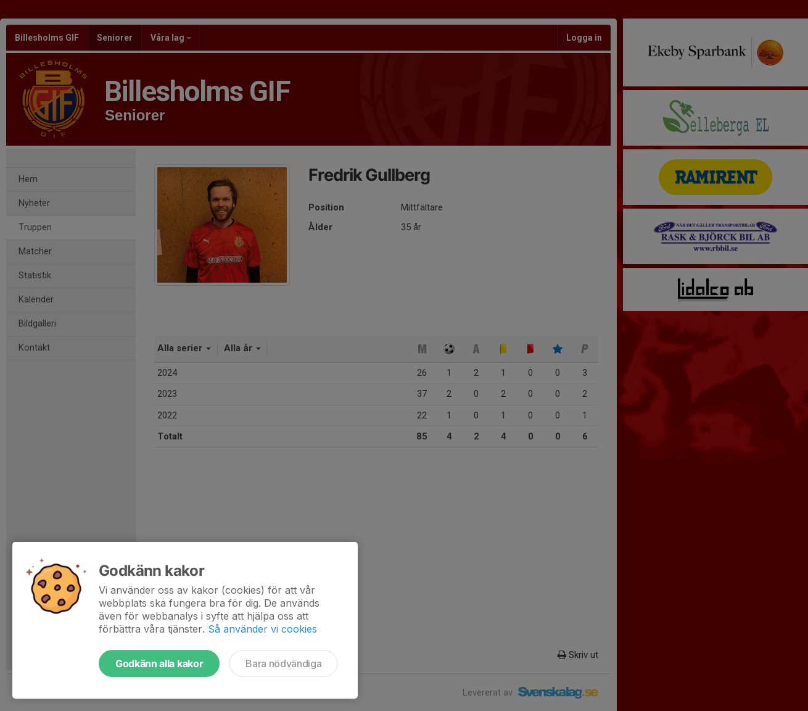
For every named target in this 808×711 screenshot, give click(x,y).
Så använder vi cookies (262, 629)
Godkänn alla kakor (159, 663)
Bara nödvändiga (283, 663)
